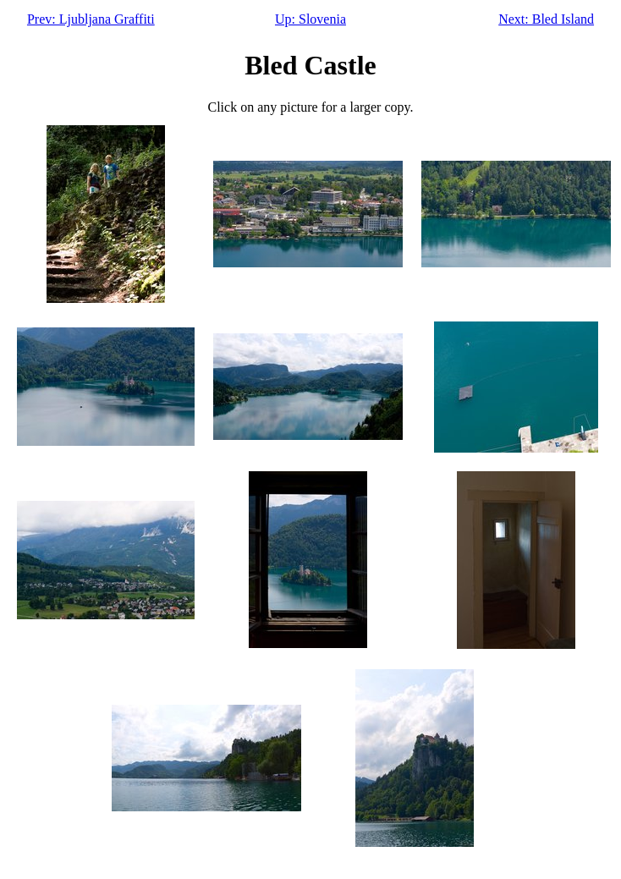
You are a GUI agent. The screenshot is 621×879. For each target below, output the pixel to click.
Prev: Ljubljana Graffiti (91, 19)
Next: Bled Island (546, 19)
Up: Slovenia (310, 19)
